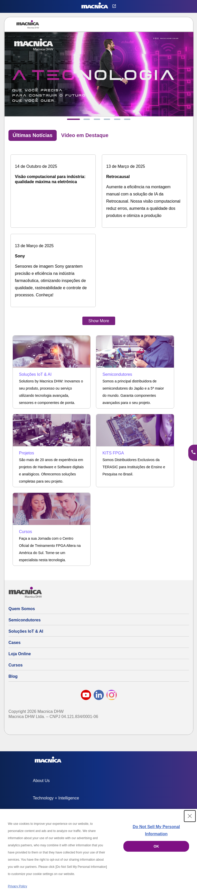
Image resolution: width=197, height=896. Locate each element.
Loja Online (19, 654)
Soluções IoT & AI (25, 631)
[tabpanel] (98, 235)
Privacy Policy (17, 886)
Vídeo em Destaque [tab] (85, 135)
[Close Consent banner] (189, 816)
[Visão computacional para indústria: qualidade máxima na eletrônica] (53, 174)
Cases (14, 642)
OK (156, 846)
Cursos (15, 665)
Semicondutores (24, 620)
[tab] (73, 119)
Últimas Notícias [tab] (33, 135)
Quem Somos (21, 609)
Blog (13, 676)
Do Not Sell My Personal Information (156, 830)
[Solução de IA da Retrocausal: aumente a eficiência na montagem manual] (144, 191)
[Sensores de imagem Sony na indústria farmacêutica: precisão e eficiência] (53, 270)
